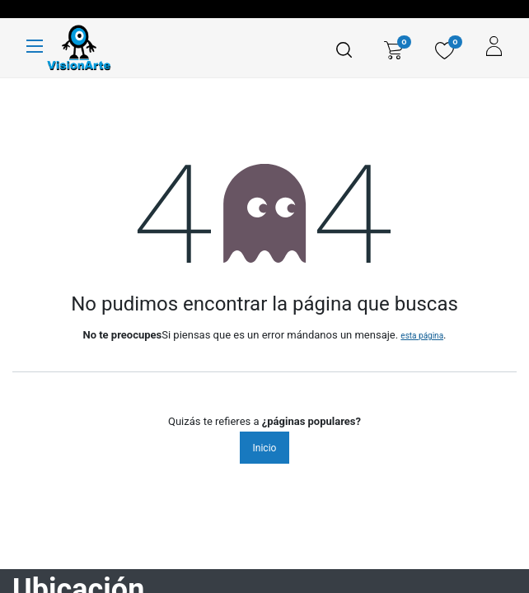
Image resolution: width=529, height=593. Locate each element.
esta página (421, 335)
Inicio (265, 448)
